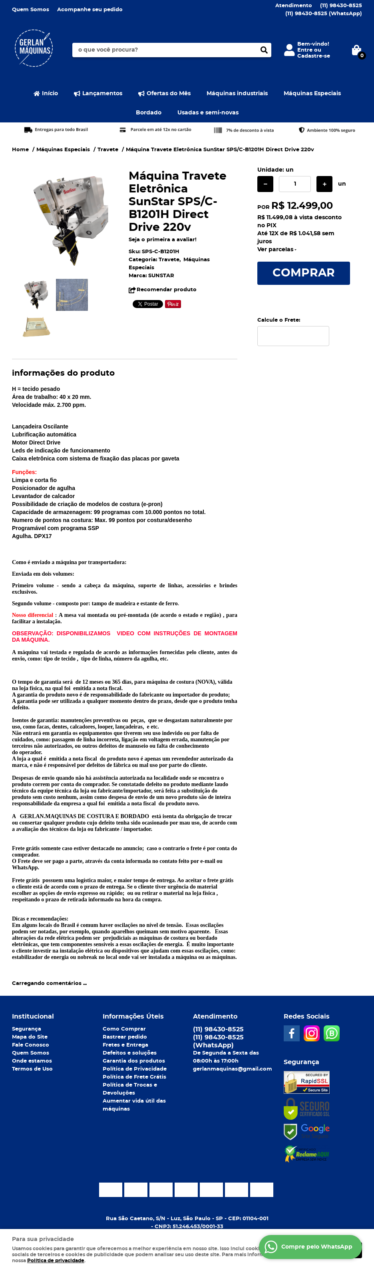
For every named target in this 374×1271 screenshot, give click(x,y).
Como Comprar (124, 1029)
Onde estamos (32, 1061)
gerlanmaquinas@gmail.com (232, 1069)
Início (50, 93)
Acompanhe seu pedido (90, 9)
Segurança (26, 1029)
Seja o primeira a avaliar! (163, 239)
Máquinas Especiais (312, 93)
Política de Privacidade (135, 1069)
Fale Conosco (30, 1045)
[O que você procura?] (264, 50)
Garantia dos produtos (134, 1061)
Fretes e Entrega (125, 1045)
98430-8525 (341, 5)
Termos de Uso (32, 1069)
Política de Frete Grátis (134, 1077)
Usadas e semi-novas (208, 113)
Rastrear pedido (125, 1037)
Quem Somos (30, 9)
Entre (304, 50)
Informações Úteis (133, 1016)
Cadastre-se (313, 56)
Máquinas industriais (237, 93)
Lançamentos (102, 93)
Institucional (33, 1016)
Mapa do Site (30, 1037)
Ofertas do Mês (169, 93)
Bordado (148, 113)
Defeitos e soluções (130, 1053)
